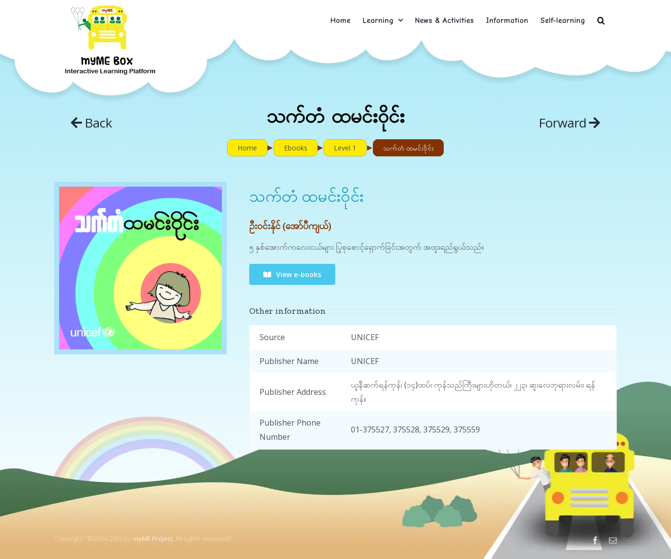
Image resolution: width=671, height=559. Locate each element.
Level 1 (345, 147)
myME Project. (153, 538)
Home (247, 147)
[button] (601, 20)
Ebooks (295, 147)
